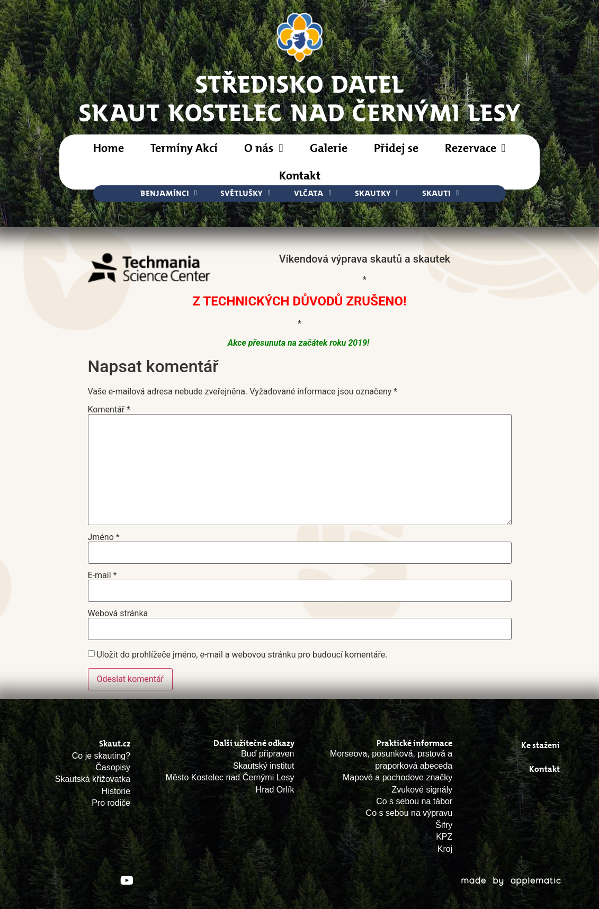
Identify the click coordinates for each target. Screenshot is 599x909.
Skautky (377, 193)
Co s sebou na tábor (414, 801)
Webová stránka (118, 613)
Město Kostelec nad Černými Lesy (230, 777)
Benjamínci (168, 193)
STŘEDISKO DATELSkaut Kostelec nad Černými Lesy (299, 97)
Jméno (104, 537)
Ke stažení (540, 745)
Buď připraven (267, 753)
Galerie (328, 148)
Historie (116, 791)
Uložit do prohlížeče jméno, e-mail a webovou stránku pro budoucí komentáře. (241, 655)
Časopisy (112, 767)
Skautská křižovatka (92, 779)
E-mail (102, 575)
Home (108, 148)
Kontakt (299, 175)
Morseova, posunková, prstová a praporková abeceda (391, 759)
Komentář (109, 410)
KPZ (444, 836)
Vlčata (313, 193)
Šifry (443, 825)
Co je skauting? (101, 755)
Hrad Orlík (275, 789)
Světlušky (245, 193)
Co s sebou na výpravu (409, 812)
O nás (263, 148)
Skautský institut (263, 765)
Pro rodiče (111, 802)
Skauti (440, 193)
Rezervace (475, 148)
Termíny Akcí (184, 148)
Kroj (444, 848)
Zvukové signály (422, 789)
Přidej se (396, 148)
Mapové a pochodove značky (397, 777)
